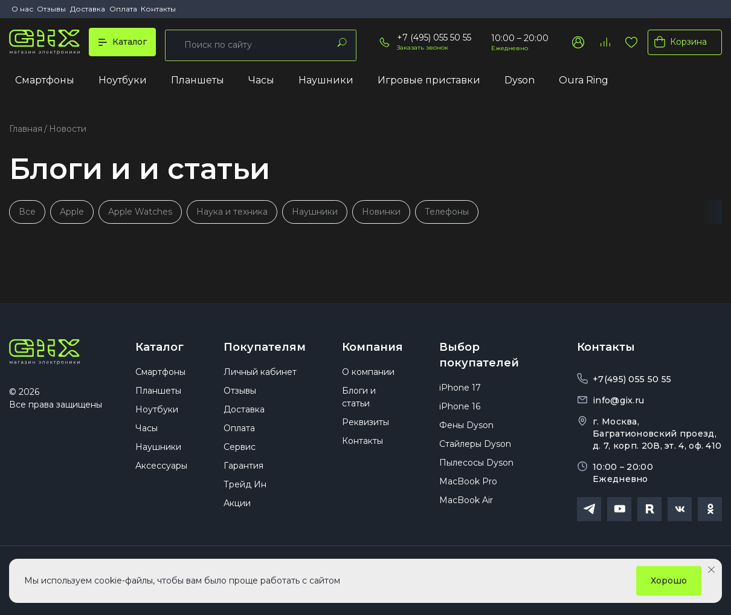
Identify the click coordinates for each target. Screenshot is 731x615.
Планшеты (197, 82)
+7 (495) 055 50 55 (434, 39)
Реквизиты (365, 428)
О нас (22, 8)
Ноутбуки (122, 82)
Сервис (240, 452)
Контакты (158, 8)
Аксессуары (161, 471)
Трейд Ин (245, 490)
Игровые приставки (429, 82)
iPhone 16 (459, 412)
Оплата (123, 8)
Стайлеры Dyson (475, 449)
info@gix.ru (618, 399)
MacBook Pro (468, 487)
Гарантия (243, 471)
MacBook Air (466, 506)
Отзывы (51, 8)
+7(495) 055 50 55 (632, 378)
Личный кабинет (260, 378)
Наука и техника (233, 209)
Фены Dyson (466, 431)
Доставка (87, 8)
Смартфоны (44, 82)
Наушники (325, 82)
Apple (72, 209)
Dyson (519, 82)
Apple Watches (141, 209)
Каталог (159, 346)
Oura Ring (583, 82)
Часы (261, 82)
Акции (237, 509)
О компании (368, 378)
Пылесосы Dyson (476, 468)
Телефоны (450, 209)
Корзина (678, 43)
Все (27, 209)
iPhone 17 (460, 393)
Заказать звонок (422, 49)
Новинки (383, 209)
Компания (372, 346)
